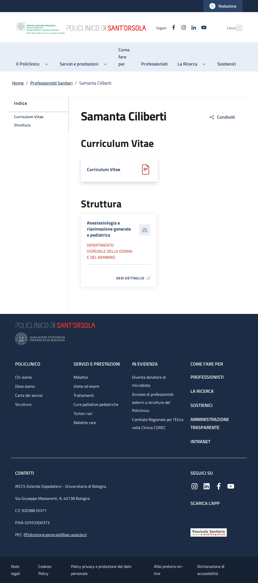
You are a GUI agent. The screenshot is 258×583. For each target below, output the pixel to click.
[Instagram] (173, 27)
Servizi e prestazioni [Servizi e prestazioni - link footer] (97, 364)
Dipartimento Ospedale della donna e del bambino (110, 251)
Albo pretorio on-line (168, 569)
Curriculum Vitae (103, 169)
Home (18, 83)
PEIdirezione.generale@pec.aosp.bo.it (55, 535)
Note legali (15, 569)
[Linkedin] (183, 27)
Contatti (25, 473)
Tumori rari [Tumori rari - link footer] (83, 413)
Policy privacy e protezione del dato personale (101, 569)
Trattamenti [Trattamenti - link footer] (84, 395)
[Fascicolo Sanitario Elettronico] (208, 532)
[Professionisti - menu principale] (154, 64)
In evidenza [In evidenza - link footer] (145, 364)
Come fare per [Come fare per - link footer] (206, 364)
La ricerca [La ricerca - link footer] (202, 391)
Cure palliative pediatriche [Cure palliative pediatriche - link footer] (96, 404)
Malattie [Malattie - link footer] (81, 377)
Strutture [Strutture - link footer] (23, 404)
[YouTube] (193, 27)
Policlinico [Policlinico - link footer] (27, 364)
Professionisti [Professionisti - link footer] (207, 377)
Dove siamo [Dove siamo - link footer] (25, 386)
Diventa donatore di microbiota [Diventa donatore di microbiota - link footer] (149, 381)
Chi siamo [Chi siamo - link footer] (23, 377)
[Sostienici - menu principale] (226, 64)
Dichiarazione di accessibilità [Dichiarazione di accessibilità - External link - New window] (210, 569)
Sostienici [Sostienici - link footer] (201, 405)
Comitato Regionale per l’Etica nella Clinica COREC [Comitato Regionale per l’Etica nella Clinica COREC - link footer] (157, 423)
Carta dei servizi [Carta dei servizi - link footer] (29, 395)
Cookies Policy (44, 569)
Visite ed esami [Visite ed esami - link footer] (86, 386)
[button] (222, 6)
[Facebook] (162, 27)
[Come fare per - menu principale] (124, 57)
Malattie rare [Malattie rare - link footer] (85, 422)
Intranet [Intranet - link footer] (200, 441)
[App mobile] (194, 515)
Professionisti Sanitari (51, 83)
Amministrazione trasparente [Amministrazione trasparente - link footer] (209, 423)
